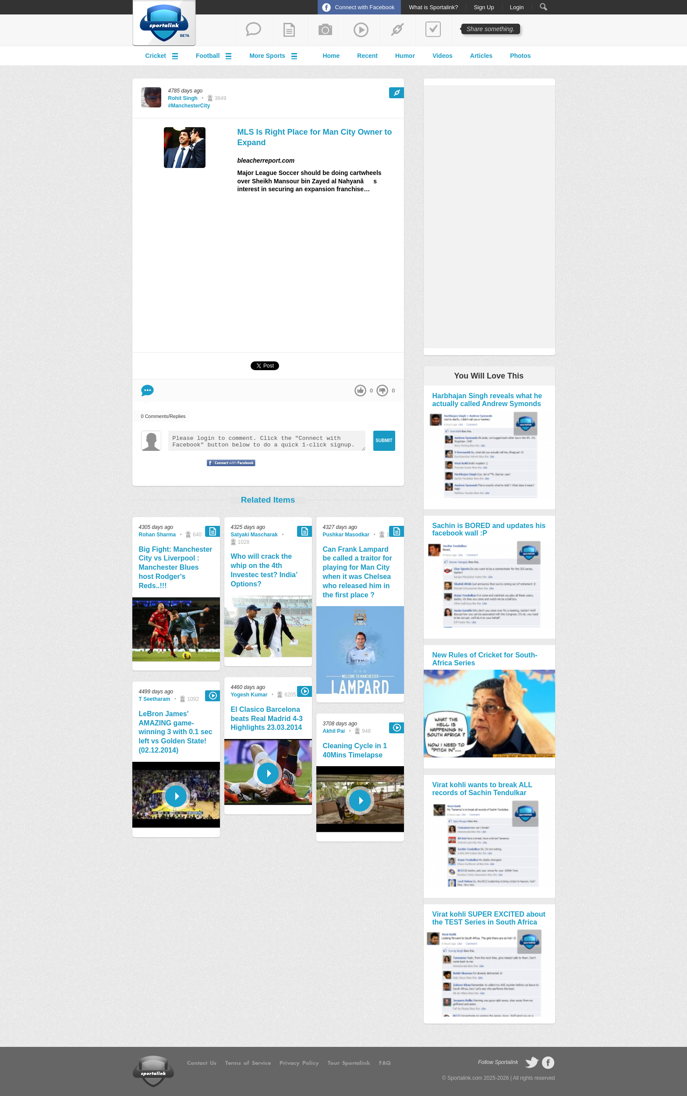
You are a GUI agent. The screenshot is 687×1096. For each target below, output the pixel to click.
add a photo (326, 30)
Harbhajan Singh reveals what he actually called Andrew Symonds (487, 399)
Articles (481, 55)
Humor (405, 55)
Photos (520, 55)
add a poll (433, 30)
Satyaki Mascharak (254, 535)
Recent (367, 55)
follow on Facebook (548, 1063)
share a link (397, 30)
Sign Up (484, 7)
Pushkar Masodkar (346, 535)
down (382, 390)
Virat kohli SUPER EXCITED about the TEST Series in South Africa (488, 918)
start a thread (254, 30)
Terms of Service (248, 1063)
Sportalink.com (464, 1078)
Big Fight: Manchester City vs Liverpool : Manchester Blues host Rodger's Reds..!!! (175, 567)
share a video (361, 30)
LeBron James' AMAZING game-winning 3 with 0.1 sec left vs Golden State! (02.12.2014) (175, 732)
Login (517, 7)
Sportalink (164, 23)
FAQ (385, 1063)
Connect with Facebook (365, 7)
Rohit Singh (183, 98)
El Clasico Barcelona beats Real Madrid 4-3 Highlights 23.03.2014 (267, 719)
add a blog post (290, 30)
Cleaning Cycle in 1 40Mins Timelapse (355, 750)
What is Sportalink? (433, 7)
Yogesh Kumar (249, 695)
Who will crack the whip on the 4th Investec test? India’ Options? (264, 570)
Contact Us (201, 1063)
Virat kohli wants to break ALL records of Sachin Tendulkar (482, 788)
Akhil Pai (334, 731)
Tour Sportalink (349, 1063)
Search (543, 7)
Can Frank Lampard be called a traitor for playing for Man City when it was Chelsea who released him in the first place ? (357, 572)
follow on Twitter (532, 1063)
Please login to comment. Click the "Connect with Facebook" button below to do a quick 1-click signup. (266, 441)
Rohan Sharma (157, 535)
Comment (147, 390)
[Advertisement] (320, 276)
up (360, 390)
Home (331, 55)
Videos (442, 55)
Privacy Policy (299, 1063)
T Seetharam (154, 699)
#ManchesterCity (189, 106)
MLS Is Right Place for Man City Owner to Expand (314, 137)
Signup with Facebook (228, 468)
